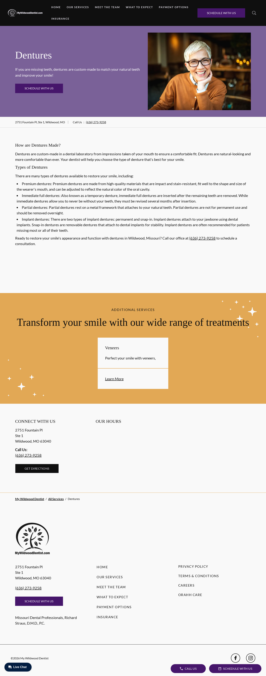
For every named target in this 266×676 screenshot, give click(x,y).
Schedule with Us (221, 13)
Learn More (114, 379)
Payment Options (174, 7)
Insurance (60, 18)
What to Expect (139, 7)
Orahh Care (190, 595)
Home (56, 7)
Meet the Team (107, 7)
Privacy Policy (193, 566)
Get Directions (37, 468)
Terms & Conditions (198, 576)
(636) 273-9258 (96, 122)
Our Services (78, 7)
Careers (186, 585)
